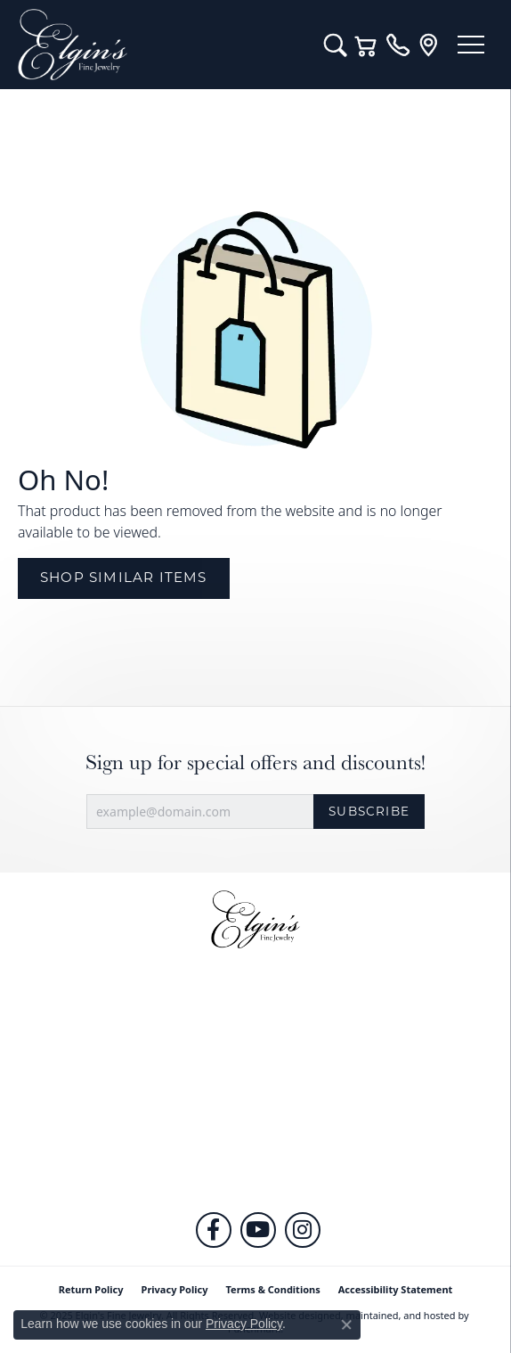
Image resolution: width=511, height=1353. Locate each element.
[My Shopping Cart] (366, 44)
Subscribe (369, 811)
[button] (255, 1016)
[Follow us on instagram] (302, 1230)
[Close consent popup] (346, 1324)
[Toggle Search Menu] (335, 44)
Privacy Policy (175, 1289)
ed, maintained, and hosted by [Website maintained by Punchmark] (399, 1315)
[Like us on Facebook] (213, 1230)
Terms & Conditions (273, 1289)
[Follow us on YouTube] (258, 1230)
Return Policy (91, 1289)
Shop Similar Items (123, 577)
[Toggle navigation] (471, 44)
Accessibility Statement (395, 1289)
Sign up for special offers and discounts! (255, 762)
